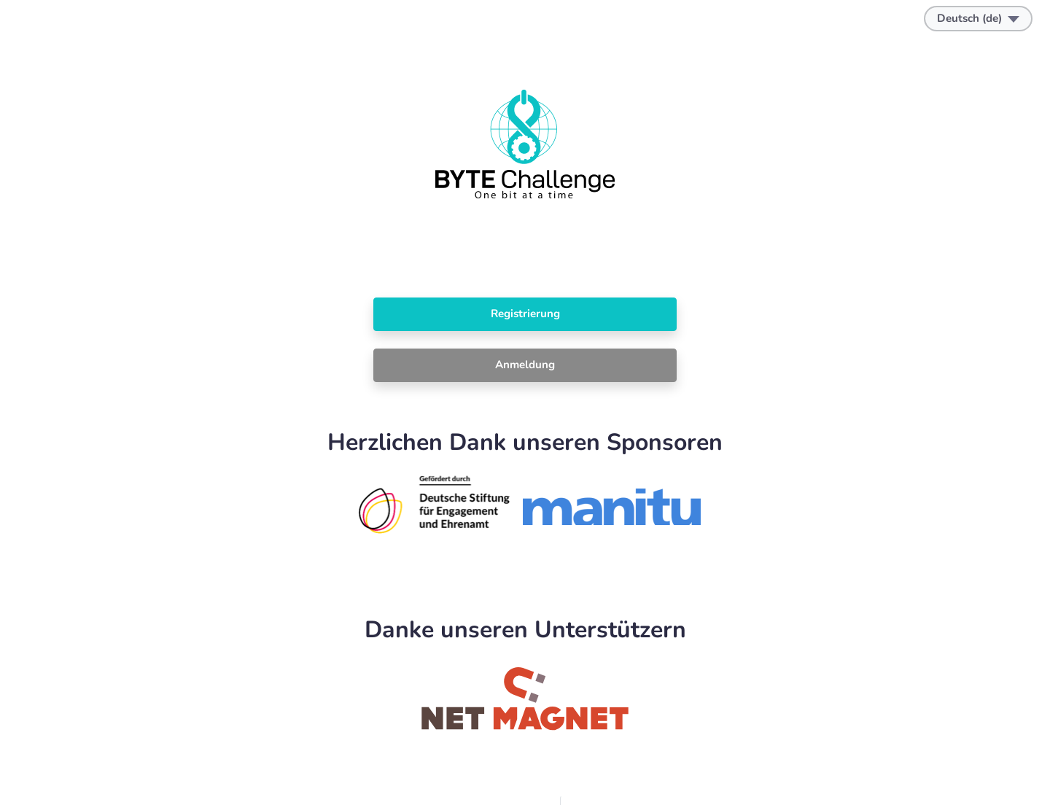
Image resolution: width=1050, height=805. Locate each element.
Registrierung (525, 313)
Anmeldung (525, 364)
